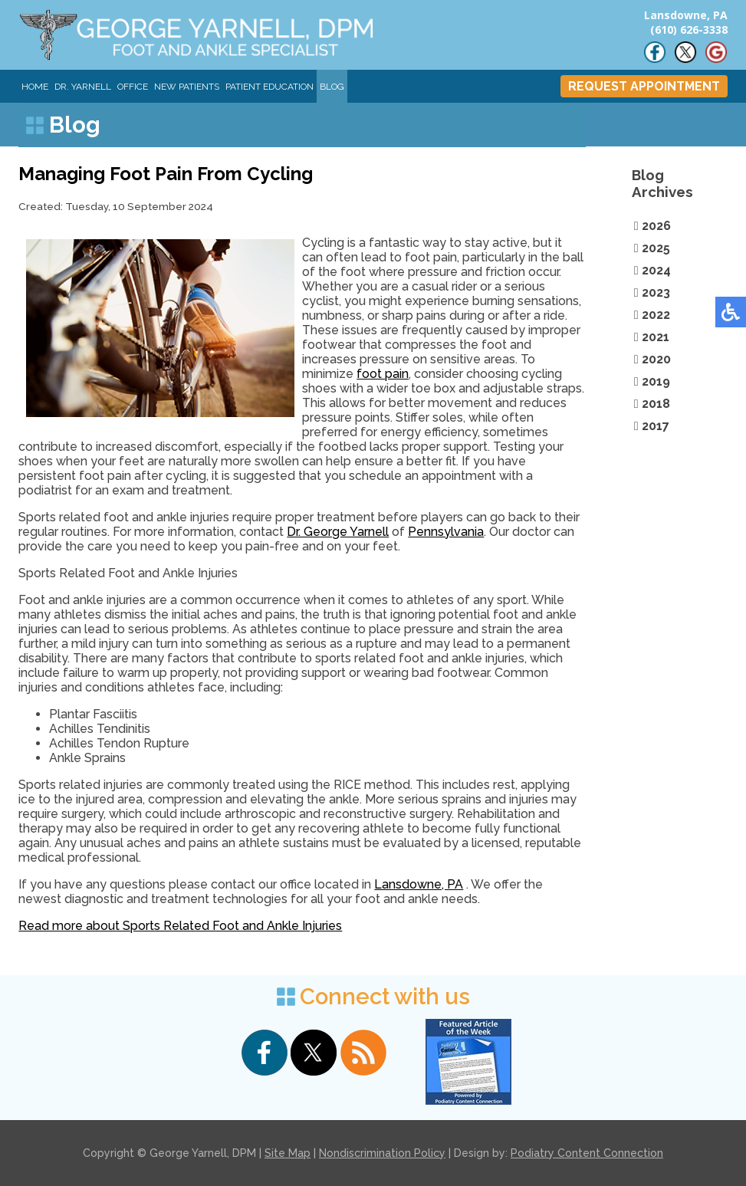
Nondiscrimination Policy (382, 1153)
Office (132, 86)
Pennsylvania (446, 531)
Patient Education (269, 86)
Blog (332, 86)
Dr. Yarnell (82, 86)
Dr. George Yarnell (338, 531)
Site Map (288, 1153)
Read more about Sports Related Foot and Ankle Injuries (180, 925)
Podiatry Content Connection (587, 1153)
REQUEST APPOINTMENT (644, 86)
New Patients (186, 86)
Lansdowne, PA (418, 884)
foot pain (383, 373)
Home (34, 86)
